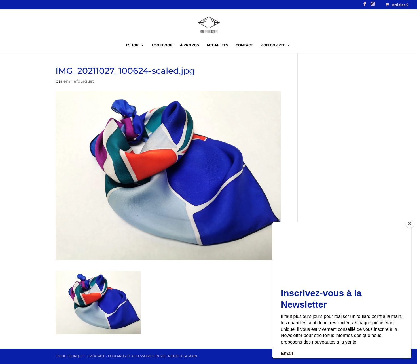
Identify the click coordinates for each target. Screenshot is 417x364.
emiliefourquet (78, 81)
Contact (244, 45)
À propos (189, 45)
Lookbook (162, 45)
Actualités (217, 45)
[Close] (410, 223)
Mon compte (272, 45)
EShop (132, 45)
